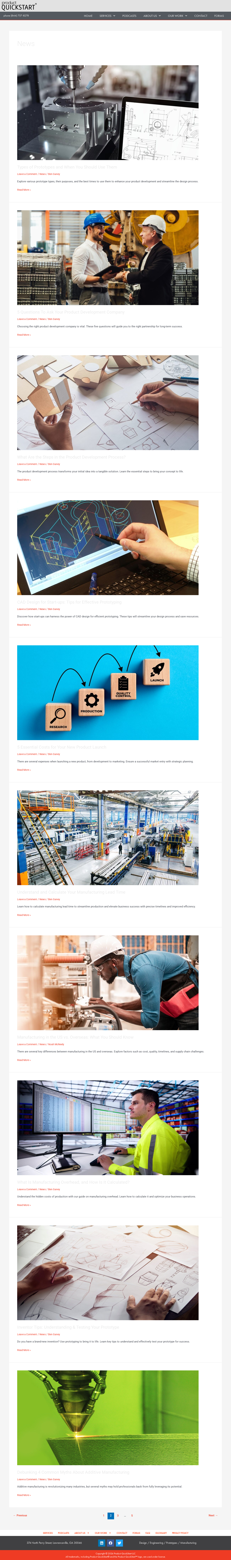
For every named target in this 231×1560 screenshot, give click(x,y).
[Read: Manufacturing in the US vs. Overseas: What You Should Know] (108, 982)
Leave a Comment (28, 174)
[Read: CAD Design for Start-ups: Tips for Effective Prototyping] (108, 547)
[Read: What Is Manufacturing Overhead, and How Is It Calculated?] (108, 1127)
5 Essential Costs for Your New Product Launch (65, 747)
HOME (88, 16)
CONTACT (200, 16)
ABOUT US (152, 16)
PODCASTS (129, 16)
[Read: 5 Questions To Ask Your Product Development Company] (108, 257)
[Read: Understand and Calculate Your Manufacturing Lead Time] (108, 837)
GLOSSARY (161, 1533)
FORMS (219, 16)
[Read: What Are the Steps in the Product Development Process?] (108, 402)
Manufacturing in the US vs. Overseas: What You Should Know (79, 1037)
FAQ (147, 1533)
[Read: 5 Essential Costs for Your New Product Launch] (108, 692)
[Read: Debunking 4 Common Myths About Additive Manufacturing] (108, 1417)
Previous (20, 1515)
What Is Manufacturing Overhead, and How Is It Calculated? (77, 1182)
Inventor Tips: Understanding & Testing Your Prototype (72, 1327)
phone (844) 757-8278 (16, 15)
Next (213, 1515)
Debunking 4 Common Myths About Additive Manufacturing (78, 1472)
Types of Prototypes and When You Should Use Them (71, 167)
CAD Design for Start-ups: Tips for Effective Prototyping (73, 602)
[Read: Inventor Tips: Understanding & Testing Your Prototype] (108, 1272)
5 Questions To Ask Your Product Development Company (75, 312)
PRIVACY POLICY (180, 1533)
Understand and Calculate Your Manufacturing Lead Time (75, 892)
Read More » (24, 189)
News (44, 174)
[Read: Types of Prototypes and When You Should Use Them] (108, 112)
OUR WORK (177, 16)
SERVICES (107, 16)
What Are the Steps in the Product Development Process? (75, 457)
